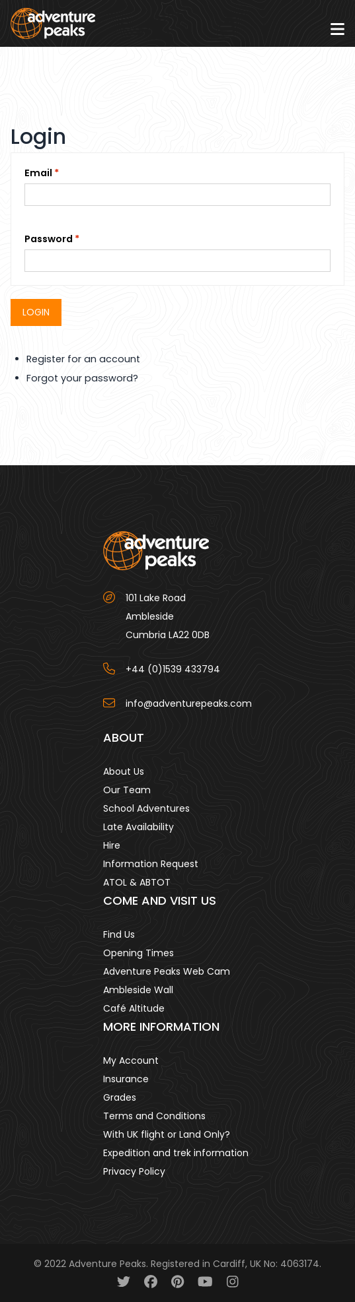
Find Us (119, 934)
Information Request (150, 863)
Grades (119, 1097)
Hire (111, 845)
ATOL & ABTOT (137, 882)
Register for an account (83, 359)
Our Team (127, 790)
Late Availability (138, 826)
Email (38, 172)
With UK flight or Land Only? (166, 1134)
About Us (123, 771)
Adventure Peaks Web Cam (166, 971)
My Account (131, 1060)
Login (36, 312)
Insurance (126, 1079)
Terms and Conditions (154, 1116)
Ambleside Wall (138, 989)
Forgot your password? (82, 378)
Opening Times (138, 953)
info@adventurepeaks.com (189, 703)
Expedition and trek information (176, 1152)
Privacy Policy (134, 1171)
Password (48, 238)
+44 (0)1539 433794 (173, 669)
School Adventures (146, 808)
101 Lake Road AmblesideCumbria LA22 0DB (168, 616)
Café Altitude (134, 1008)
